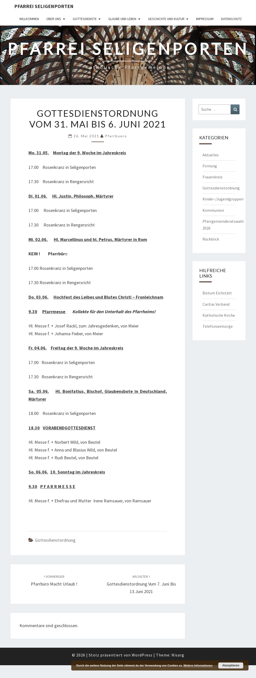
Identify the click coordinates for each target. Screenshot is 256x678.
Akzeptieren (230, 665)
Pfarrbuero (116, 136)
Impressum (205, 19)
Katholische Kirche (218, 315)
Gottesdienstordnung (55, 540)
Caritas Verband (216, 304)
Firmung (209, 165)
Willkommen (29, 19)
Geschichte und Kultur (166, 19)
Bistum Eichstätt (217, 292)
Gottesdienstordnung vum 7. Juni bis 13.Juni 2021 (141, 584)
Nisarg (178, 654)
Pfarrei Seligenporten (44, 6)
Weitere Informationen (198, 665)
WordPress (142, 654)
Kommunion (213, 210)
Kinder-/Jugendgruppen (223, 198)
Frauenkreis (212, 176)
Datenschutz (231, 19)
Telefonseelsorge (217, 326)
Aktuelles (210, 154)
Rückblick (210, 239)
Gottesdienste (85, 19)
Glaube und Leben (122, 19)
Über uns (53, 19)
